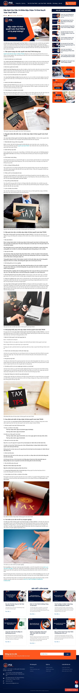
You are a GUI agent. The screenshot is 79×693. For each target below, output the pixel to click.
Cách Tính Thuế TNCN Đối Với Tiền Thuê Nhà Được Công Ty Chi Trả (67, 16)
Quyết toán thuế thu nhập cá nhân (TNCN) (14, 53)
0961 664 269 (72, 3)
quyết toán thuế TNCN (23, 145)
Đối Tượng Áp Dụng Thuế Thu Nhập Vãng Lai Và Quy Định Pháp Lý (67, 22)
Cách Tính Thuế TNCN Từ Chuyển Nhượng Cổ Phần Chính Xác (67, 51)
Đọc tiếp (8, 611)
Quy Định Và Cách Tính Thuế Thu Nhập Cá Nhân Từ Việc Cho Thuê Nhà (67, 33)
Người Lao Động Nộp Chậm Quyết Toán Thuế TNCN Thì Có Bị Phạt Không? (38, 633)
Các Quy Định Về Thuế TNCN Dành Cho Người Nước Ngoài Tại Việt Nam (68, 45)
